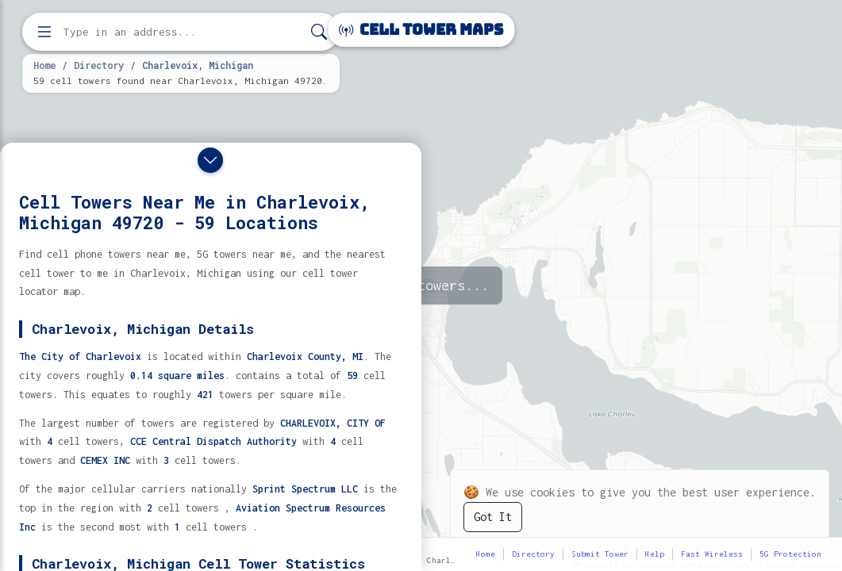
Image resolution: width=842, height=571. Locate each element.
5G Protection (790, 554)
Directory (99, 65)
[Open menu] (44, 32)
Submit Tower (600, 554)
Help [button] (654, 554)
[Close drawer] (210, 160)
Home (44, 65)
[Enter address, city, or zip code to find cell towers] (182, 32)
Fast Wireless (712, 554)
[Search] (319, 32)
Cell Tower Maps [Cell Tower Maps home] (421, 29)
